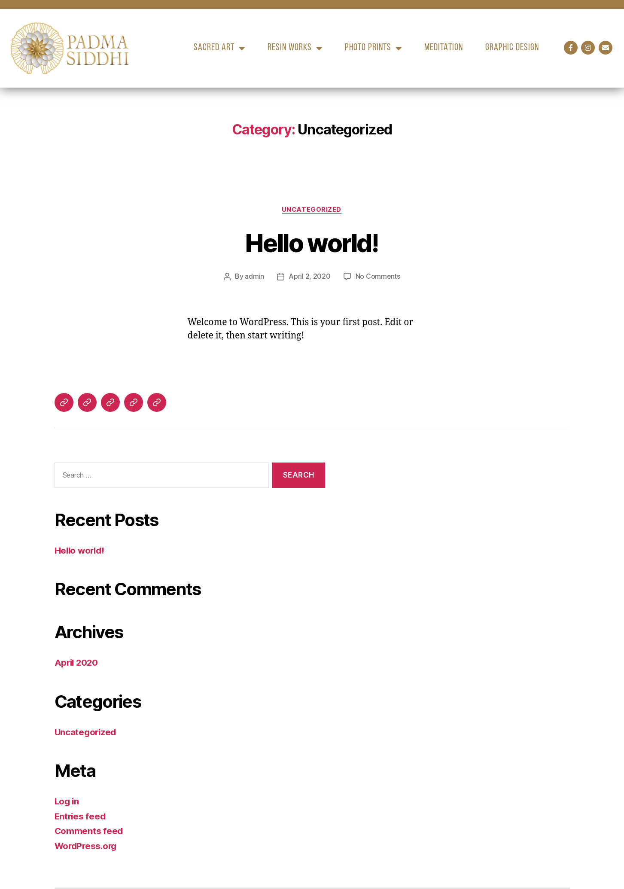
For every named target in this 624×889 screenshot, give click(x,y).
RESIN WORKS (295, 48)
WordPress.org (87, 845)
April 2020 (77, 663)
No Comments (377, 277)
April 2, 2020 (310, 277)
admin (254, 277)
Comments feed (89, 831)
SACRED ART (219, 48)
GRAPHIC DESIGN (512, 48)
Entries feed (81, 816)
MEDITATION (443, 48)
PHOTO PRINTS (373, 48)
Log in (67, 801)
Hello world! (312, 242)
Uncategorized (312, 210)
